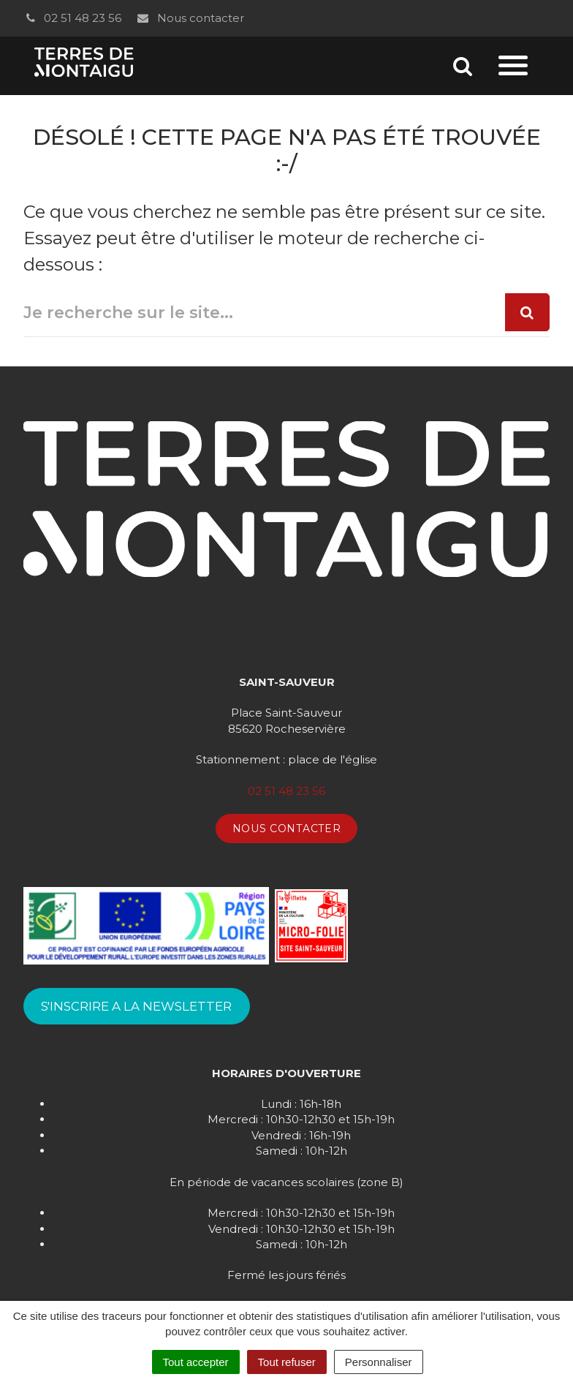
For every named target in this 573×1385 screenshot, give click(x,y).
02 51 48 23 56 (72, 18)
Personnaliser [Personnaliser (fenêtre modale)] (378, 1362)
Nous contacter (189, 18)
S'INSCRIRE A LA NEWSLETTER (136, 1006)
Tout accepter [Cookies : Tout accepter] (196, 1362)
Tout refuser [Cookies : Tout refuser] (287, 1362)
